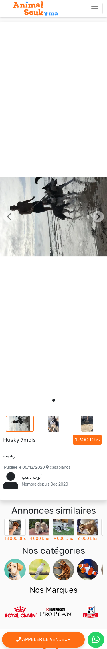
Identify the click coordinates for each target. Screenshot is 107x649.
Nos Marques (54, 590)
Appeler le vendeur (43, 639)
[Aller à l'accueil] (35, 8)
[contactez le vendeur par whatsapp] (96, 640)
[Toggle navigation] (95, 8)
